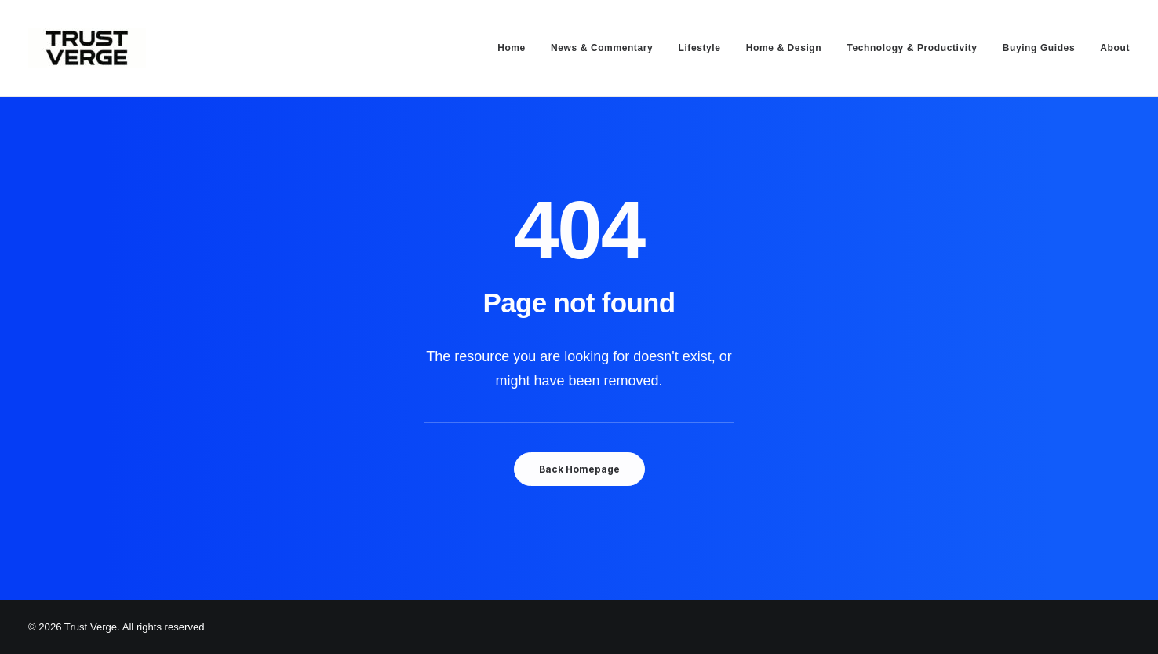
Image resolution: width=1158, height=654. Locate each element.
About (1115, 47)
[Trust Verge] (87, 48)
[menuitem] (517, 48)
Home (511, 47)
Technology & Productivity (912, 47)
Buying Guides (1039, 47)
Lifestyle (699, 47)
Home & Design (783, 47)
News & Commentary (602, 47)
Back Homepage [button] (579, 469)
